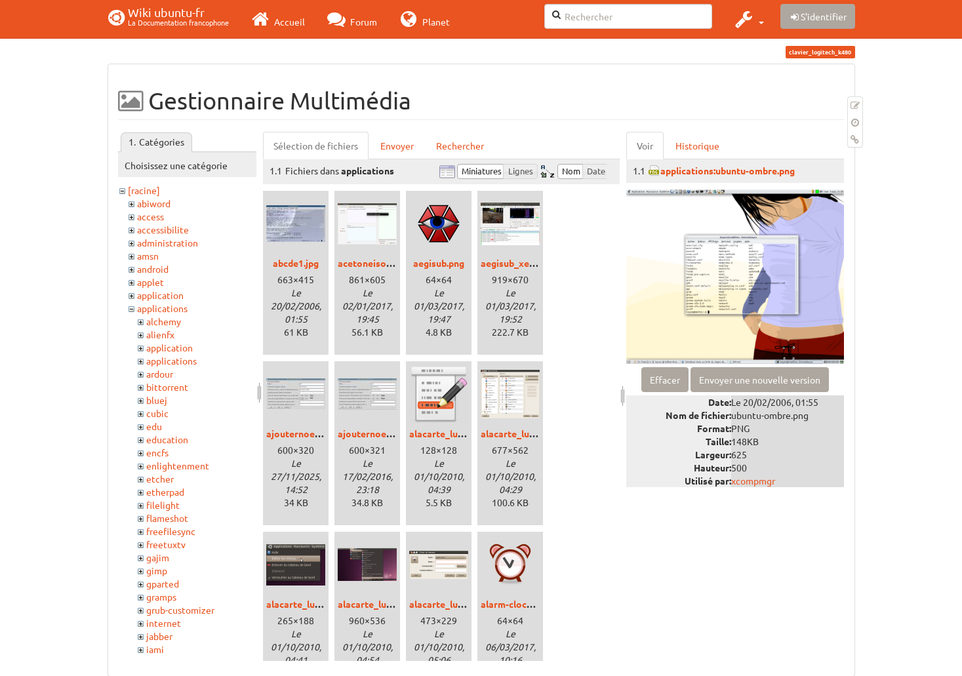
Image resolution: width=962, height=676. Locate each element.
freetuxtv (166, 544)
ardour (159, 374)
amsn (148, 256)
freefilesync (170, 531)
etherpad (165, 492)
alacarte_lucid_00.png (456, 433)
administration (167, 243)
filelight (163, 505)
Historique (697, 145)
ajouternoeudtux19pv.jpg (320, 433)
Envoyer (397, 145)
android (153, 269)
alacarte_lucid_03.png (384, 604)
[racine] (144, 190)
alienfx (160, 334)
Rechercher (460, 145)
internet (163, 623)
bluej (156, 400)
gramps (161, 597)
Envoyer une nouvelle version (759, 380)
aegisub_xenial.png (522, 263)
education (167, 439)
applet (150, 282)
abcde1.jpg (296, 263)
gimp (156, 570)
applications (162, 308)
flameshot (167, 518)
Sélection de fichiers (315, 145)
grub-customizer (180, 610)
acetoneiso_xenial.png (386, 263)
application (160, 295)
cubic (157, 413)
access (150, 216)
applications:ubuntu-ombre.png (727, 170)
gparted (162, 583)
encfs (157, 452)
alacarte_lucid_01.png (527, 433)
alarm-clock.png (515, 604)
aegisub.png (438, 263)
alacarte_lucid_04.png (456, 604)
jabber (159, 636)
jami (155, 649)
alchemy (163, 321)
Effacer (665, 380)
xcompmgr (753, 481)
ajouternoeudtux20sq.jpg (392, 433)
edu (154, 426)
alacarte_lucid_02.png (313, 604)
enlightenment (177, 465)
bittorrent (167, 387)
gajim (157, 557)
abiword (153, 203)
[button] (748, 19)
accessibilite (163, 229)
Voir (645, 145)
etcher (160, 479)
